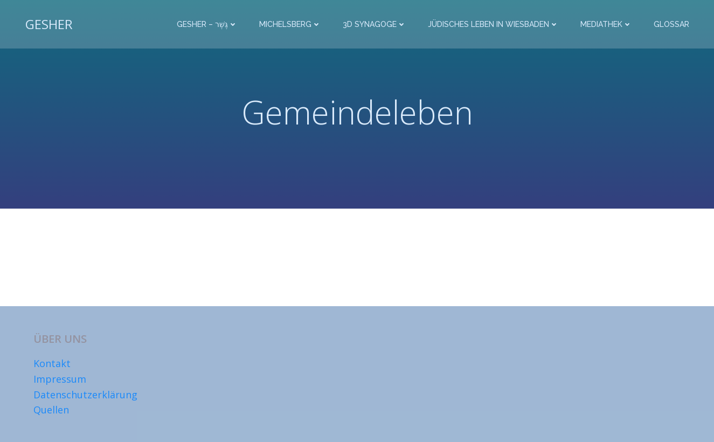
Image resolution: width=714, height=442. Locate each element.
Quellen (51, 409)
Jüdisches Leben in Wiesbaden (493, 24)
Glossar (671, 24)
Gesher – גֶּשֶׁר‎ (207, 24)
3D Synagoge (374, 24)
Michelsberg (290, 24)
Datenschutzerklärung (85, 394)
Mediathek (606, 24)
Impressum (59, 378)
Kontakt (52, 363)
